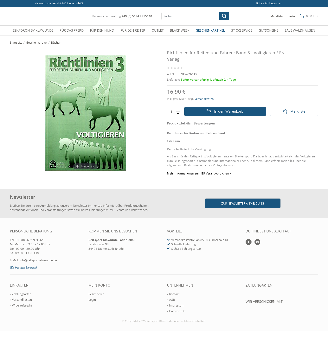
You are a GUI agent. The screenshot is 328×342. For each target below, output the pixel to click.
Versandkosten (204, 99)
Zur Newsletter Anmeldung (242, 203)
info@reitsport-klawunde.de (38, 260)
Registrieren (96, 294)
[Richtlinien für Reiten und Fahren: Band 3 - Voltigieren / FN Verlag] (85, 112)
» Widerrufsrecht (21, 305)
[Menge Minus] (178, 113)
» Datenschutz (176, 311)
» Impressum (175, 305)
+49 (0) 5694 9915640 (137, 16)
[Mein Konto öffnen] (291, 16)
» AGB (171, 299)
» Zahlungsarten (20, 294)
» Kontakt (173, 294)
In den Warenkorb (225, 111)
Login (92, 299)
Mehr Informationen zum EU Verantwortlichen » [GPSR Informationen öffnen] (199, 173)
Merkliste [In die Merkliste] (294, 111)
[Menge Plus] (178, 109)
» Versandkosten (21, 299)
